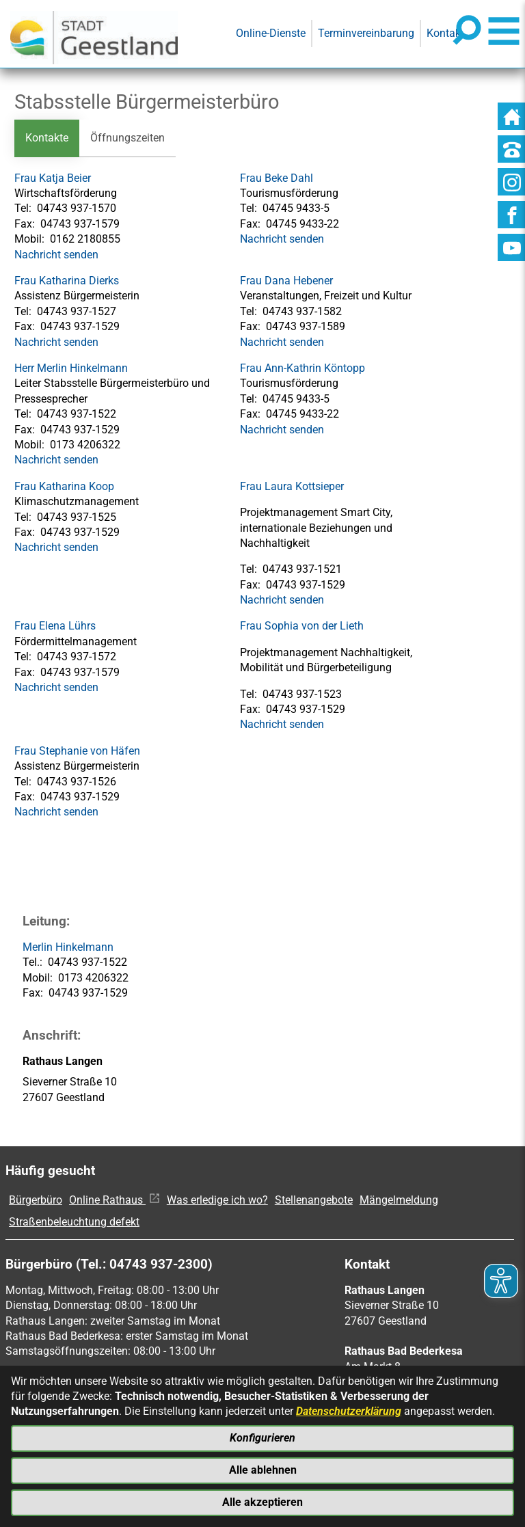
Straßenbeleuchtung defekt (74, 1222)
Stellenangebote (314, 1199)
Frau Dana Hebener (286, 280)
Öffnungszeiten (127, 137)
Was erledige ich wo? (217, 1199)
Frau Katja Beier (52, 178)
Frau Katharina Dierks (66, 280)
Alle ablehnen (263, 1469)
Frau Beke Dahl (276, 178)
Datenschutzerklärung (348, 1411)
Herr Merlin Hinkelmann (71, 368)
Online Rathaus (114, 1199)
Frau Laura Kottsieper (292, 486)
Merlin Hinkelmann (68, 947)
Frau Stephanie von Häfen (77, 750)
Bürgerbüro (35, 1199)
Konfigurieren (262, 1437)
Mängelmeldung (399, 1199)
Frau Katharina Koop (64, 486)
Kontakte (46, 137)
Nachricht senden (56, 254)
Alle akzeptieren (262, 1502)
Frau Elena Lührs (55, 626)
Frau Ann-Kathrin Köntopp (302, 368)
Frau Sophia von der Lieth (302, 626)
